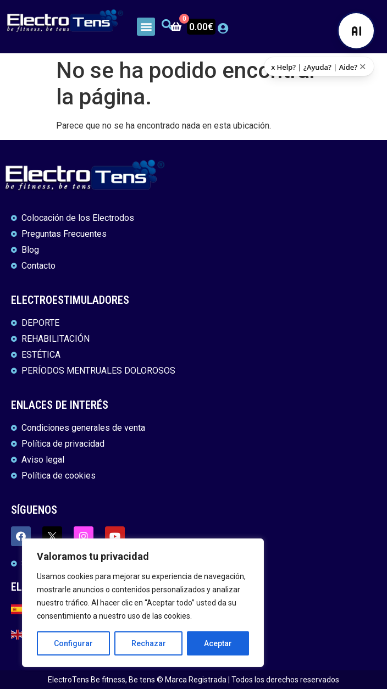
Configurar (73, 643)
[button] (146, 27)
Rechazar (148, 643)
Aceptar (218, 643)
